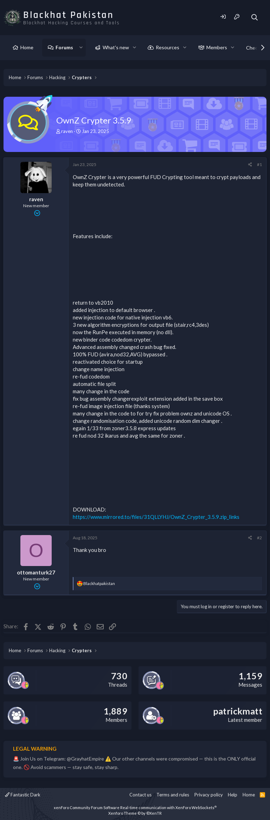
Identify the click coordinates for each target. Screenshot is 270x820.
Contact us (140, 794)
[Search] (254, 17)
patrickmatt (237, 711)
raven (67, 131)
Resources (167, 47)
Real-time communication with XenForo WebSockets (168, 808)
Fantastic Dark (22, 794)
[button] (81, 47)
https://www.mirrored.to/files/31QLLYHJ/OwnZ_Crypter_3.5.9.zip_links (156, 517)
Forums (64, 47)
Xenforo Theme (135, 813)
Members (216, 47)
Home (26, 47)
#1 (259, 164)
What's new (116, 47)
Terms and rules (172, 794)
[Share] (250, 165)
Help (232, 794)
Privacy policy (208, 794)
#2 (259, 537)
